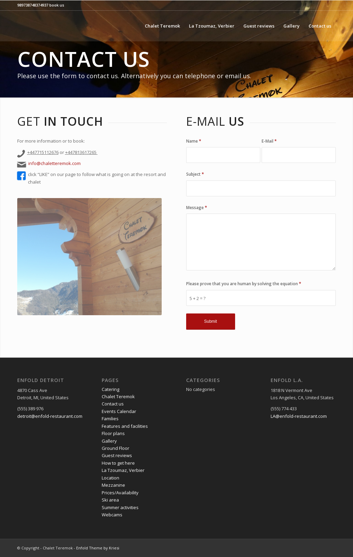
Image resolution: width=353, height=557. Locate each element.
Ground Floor (115, 448)
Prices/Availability (120, 492)
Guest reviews (117, 455)
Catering (110, 389)
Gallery (109, 441)
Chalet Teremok (118, 396)
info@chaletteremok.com (54, 163)
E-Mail (269, 141)
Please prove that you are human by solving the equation (243, 284)
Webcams (112, 515)
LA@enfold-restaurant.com (299, 416)
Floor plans (113, 433)
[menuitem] (162, 25)
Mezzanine (113, 485)
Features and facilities (125, 426)
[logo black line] (75, 25)
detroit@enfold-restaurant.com (49, 416)
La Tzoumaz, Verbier (123, 470)
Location (110, 478)
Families (110, 418)
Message (196, 207)
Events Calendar (119, 411)
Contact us (113, 404)
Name (193, 141)
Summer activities (120, 507)
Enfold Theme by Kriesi (97, 547)
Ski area (110, 500)
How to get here (118, 463)
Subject (195, 174)
